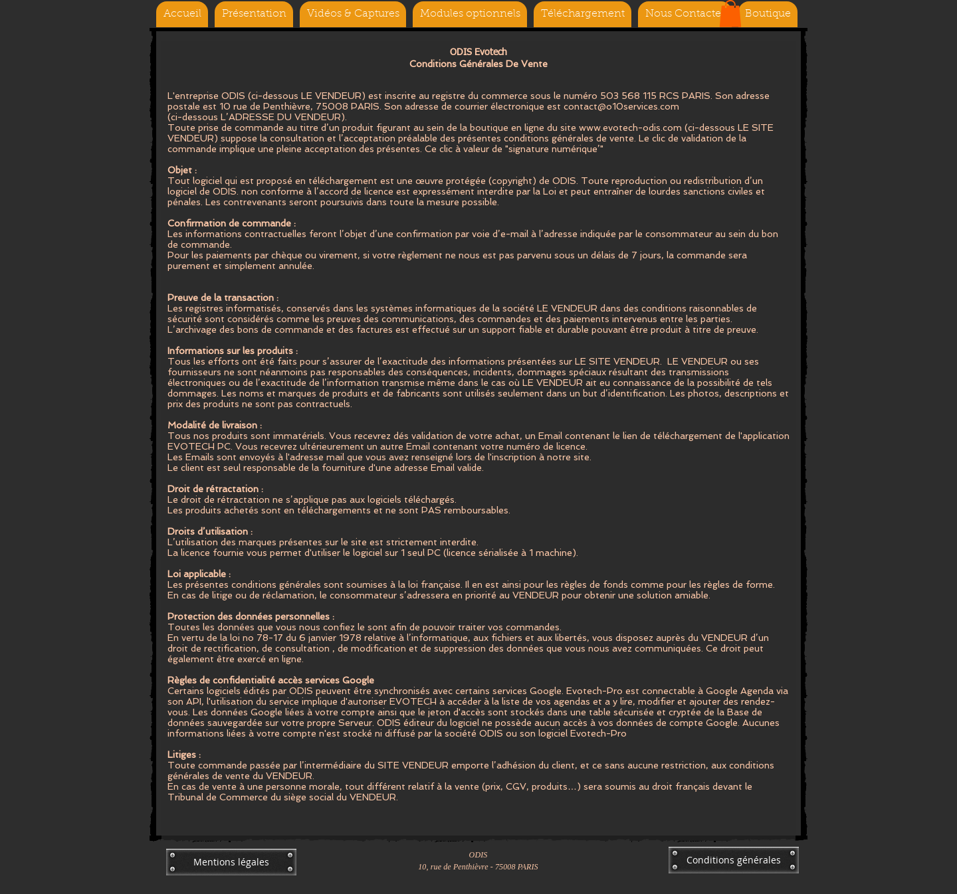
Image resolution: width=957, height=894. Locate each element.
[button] (730, 13)
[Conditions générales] (734, 860)
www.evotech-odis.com (630, 127)
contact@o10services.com (621, 106)
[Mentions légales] (231, 862)
